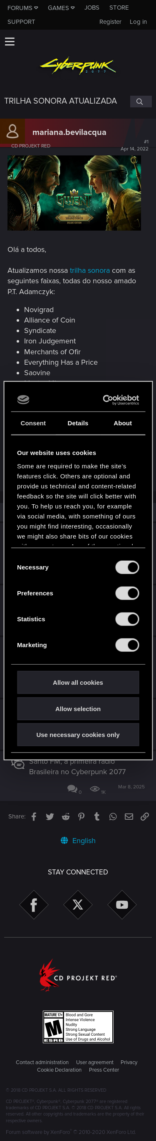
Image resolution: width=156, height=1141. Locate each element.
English (78, 840)
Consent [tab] (33, 423)
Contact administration (42, 1062)
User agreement (95, 1062)
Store (119, 7)
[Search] (141, 101)
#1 (135, 145)
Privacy (129, 1062)
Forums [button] (19, 8)
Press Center (104, 1070)
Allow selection (78, 708)
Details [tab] (78, 423)
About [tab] (123, 423)
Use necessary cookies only (77, 734)
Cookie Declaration (59, 1070)
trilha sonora (90, 270)
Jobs (91, 7)
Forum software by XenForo (71, 1132)
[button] (9, 41)
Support (21, 21)
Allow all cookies (78, 682)
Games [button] (58, 8)
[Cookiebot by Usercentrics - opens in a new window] (106, 399)
